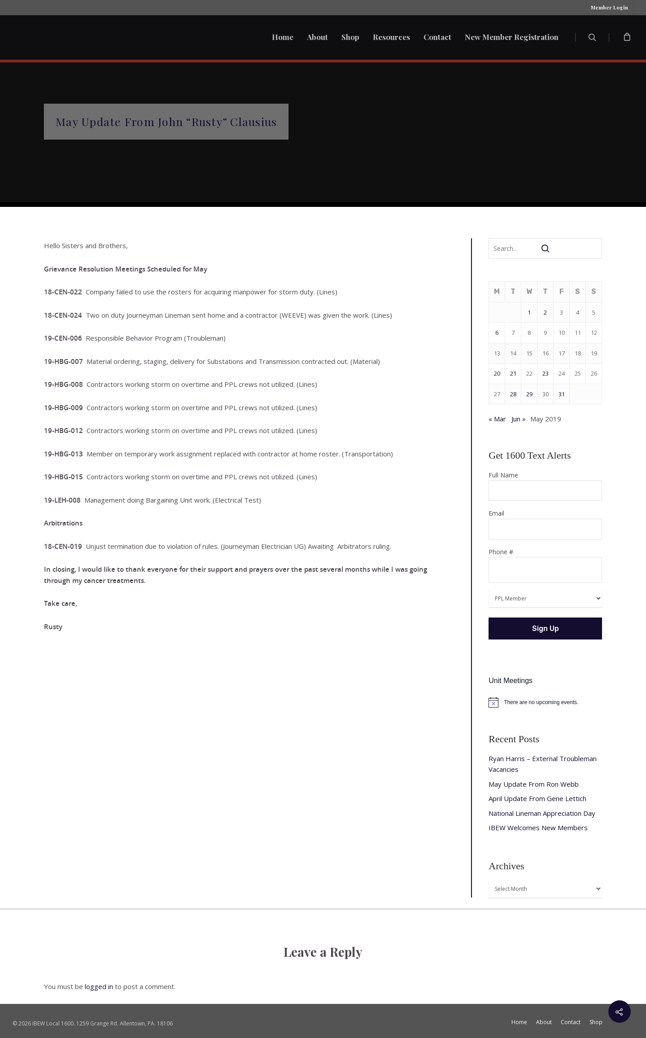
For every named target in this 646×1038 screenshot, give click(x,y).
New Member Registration (512, 37)
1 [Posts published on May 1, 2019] (529, 312)
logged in (99, 986)
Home (282, 37)
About (317, 37)
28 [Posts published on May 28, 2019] (513, 394)
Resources (391, 37)
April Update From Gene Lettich (537, 798)
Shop (350, 37)
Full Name (545, 486)
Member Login (609, 7)
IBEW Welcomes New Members (538, 827)
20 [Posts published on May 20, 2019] (497, 373)
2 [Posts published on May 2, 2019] (545, 312)
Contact (437, 37)
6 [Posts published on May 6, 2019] (496, 332)
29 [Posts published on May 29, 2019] (529, 394)
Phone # (545, 565)
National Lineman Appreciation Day (542, 813)
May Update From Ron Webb (534, 784)
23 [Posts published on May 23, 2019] (545, 373)
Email (545, 524)
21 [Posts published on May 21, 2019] (513, 373)
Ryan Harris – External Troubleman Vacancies (543, 764)
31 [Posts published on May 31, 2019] (562, 394)
